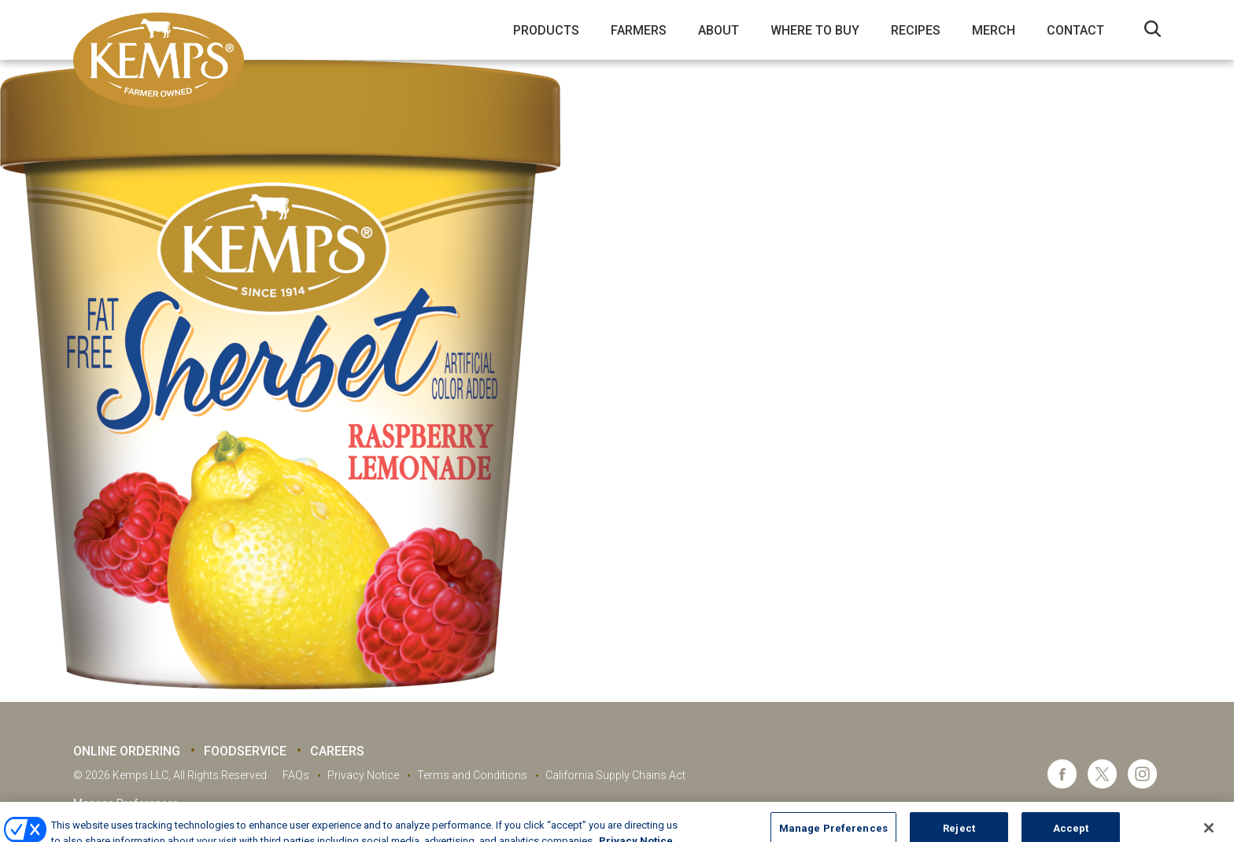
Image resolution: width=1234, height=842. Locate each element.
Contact (1075, 30)
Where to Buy (814, 30)
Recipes (915, 30)
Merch (993, 30)
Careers (337, 751)
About (718, 30)
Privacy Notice (363, 775)
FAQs (296, 775)
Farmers (639, 30)
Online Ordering (126, 751)
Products (546, 30)
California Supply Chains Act (615, 775)
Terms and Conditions (472, 775)
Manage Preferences (126, 803)
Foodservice (245, 751)
